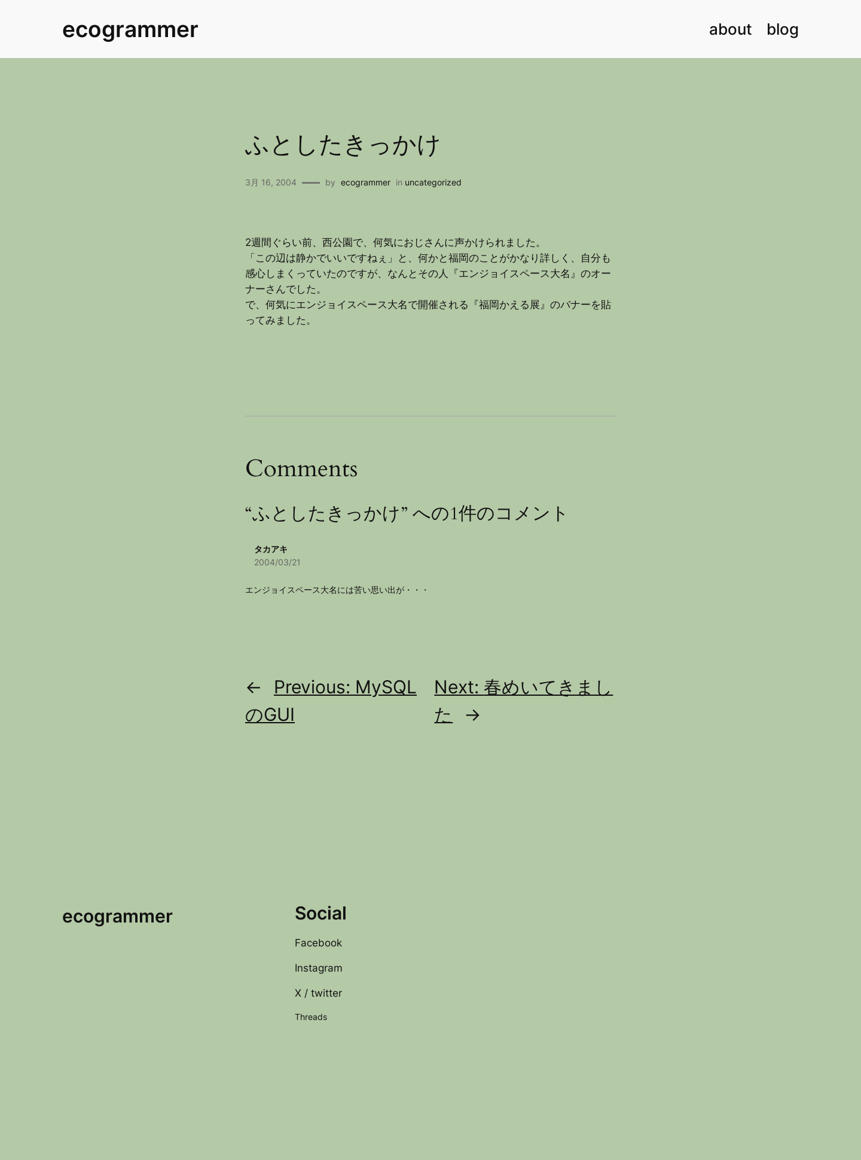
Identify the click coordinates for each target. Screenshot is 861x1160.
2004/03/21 (277, 562)
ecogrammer (130, 29)
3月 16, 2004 (271, 182)
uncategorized (433, 182)
